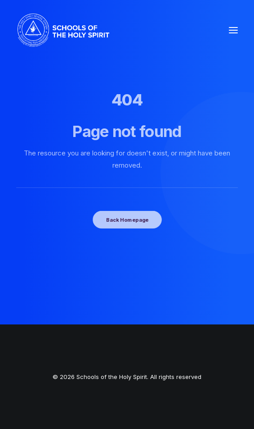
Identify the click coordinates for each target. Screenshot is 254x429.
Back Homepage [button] (127, 219)
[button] (233, 30)
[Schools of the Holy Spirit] (63, 30)
